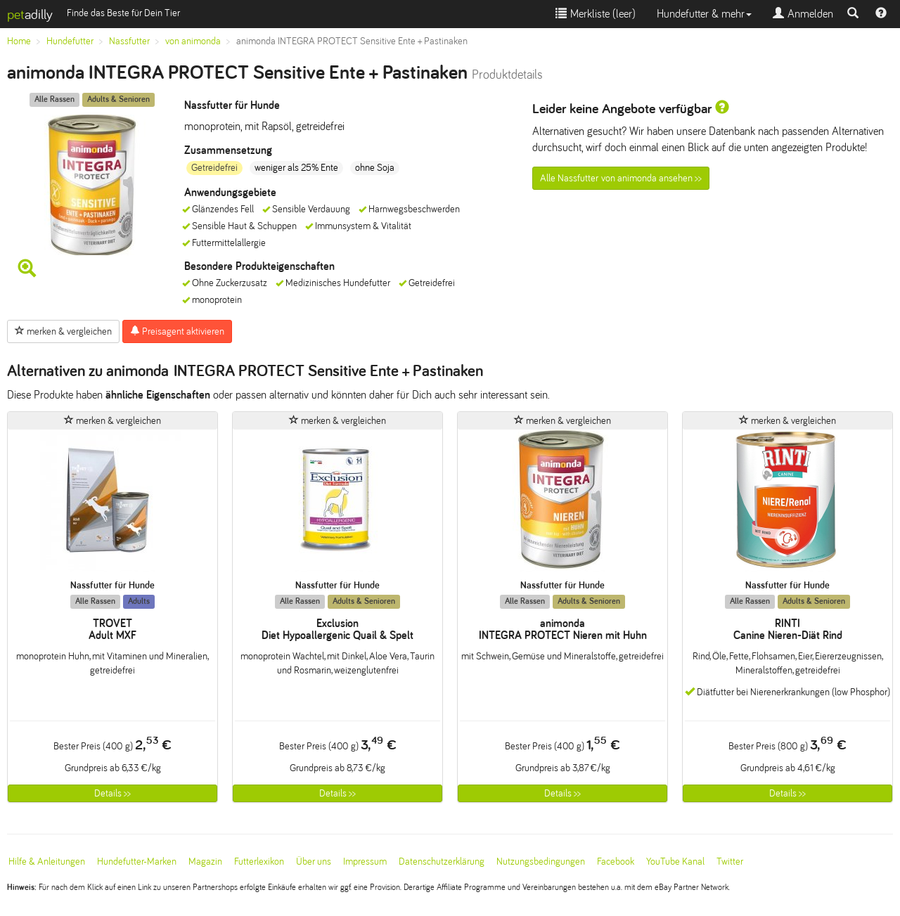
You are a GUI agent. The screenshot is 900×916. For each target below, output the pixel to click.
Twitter (729, 861)
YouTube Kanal (675, 861)
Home (19, 41)
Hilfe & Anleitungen (46, 861)
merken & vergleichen (63, 331)
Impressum (365, 861)
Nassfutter (129, 41)
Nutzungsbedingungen (540, 861)
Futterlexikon (259, 861)
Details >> (112, 793)
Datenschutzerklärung (441, 861)
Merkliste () (595, 14)
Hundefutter (70, 41)
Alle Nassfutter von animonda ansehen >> (621, 178)
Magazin (205, 861)
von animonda (193, 41)
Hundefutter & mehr (704, 14)
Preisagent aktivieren (177, 331)
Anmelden (803, 14)
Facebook (615, 861)
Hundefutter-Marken (136, 861)
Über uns (313, 861)
